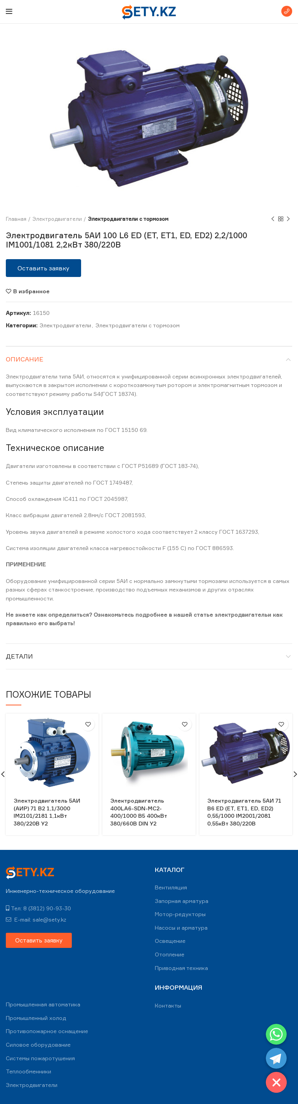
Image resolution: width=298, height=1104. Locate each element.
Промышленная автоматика (43, 1004)
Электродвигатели (57, 219)
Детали (19, 656)
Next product (288, 219)
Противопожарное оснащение (47, 1031)
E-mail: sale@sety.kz (36, 919)
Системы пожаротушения (40, 1058)
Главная (16, 219)
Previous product (272, 219)
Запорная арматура (181, 901)
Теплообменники (28, 1071)
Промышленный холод (36, 1018)
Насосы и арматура (181, 927)
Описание (24, 359)
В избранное (31, 291)
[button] (43, 268)
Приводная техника (181, 968)
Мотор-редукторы (180, 914)
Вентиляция (171, 887)
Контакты (168, 1005)
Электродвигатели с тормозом (128, 219)
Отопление (169, 954)
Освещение (170, 940)
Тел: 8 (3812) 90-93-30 (38, 908)
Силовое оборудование (38, 1044)
